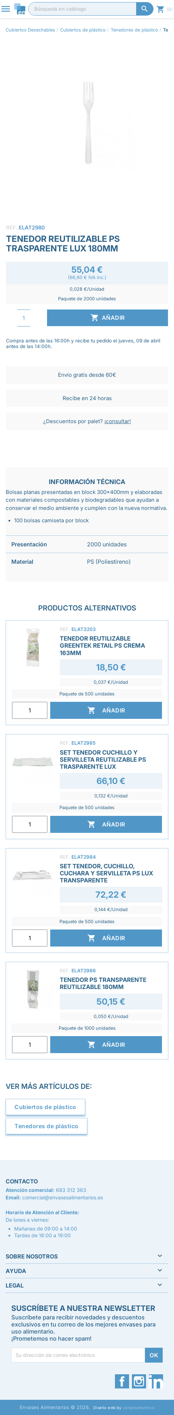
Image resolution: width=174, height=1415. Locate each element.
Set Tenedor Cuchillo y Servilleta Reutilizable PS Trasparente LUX (103, 759)
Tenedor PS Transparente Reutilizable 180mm (103, 983)
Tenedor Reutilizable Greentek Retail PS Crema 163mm (102, 645)
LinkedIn (156, 1381)
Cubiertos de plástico (45, 1106)
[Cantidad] (23, 317)
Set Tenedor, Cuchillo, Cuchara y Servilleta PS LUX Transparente (106, 873)
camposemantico (139, 1407)
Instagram (139, 1381)
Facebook (122, 1381)
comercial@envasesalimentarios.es (62, 1197)
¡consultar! (117, 421)
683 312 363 (71, 1190)
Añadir (108, 317)
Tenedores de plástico (46, 1126)
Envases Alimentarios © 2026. (55, 1407)
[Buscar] (91, 8)
